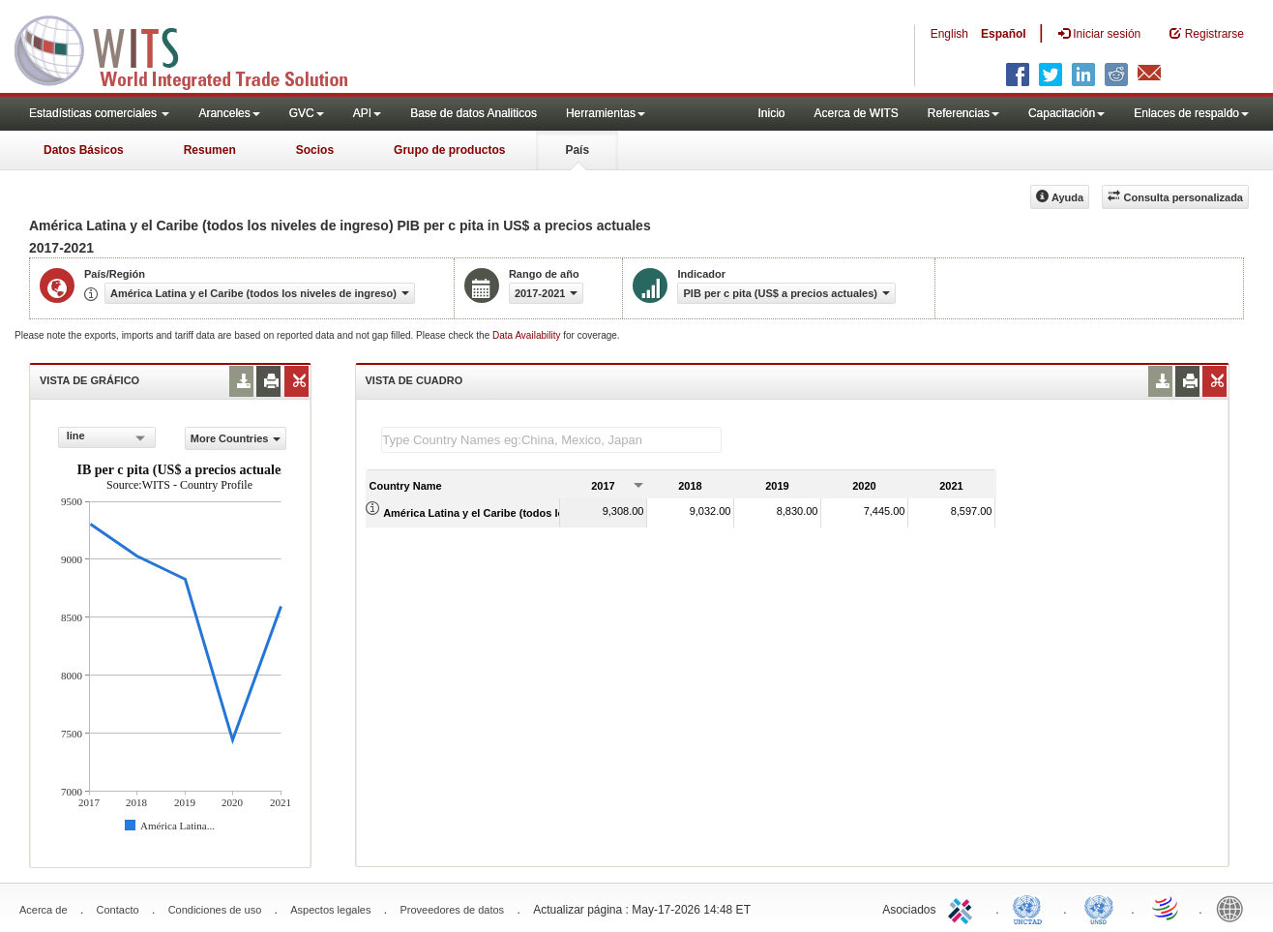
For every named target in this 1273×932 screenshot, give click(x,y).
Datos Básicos (84, 150)
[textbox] (551, 440)
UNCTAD (1031, 907)
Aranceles (228, 113)
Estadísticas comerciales (99, 113)
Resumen (210, 150)
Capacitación (1066, 113)
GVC (306, 113)
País (577, 150)
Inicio (771, 113)
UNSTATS (1099, 907)
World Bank (1234, 907)
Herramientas (605, 113)
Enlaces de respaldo (1191, 113)
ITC (963, 907)
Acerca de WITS (856, 113)
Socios (315, 150)
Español (1003, 34)
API (367, 113)
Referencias (963, 113)
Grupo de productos (449, 150)
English (949, 34)
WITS (193, 48)
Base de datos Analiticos (473, 113)
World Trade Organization (1166, 907)
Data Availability (527, 335)
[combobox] (107, 437)
